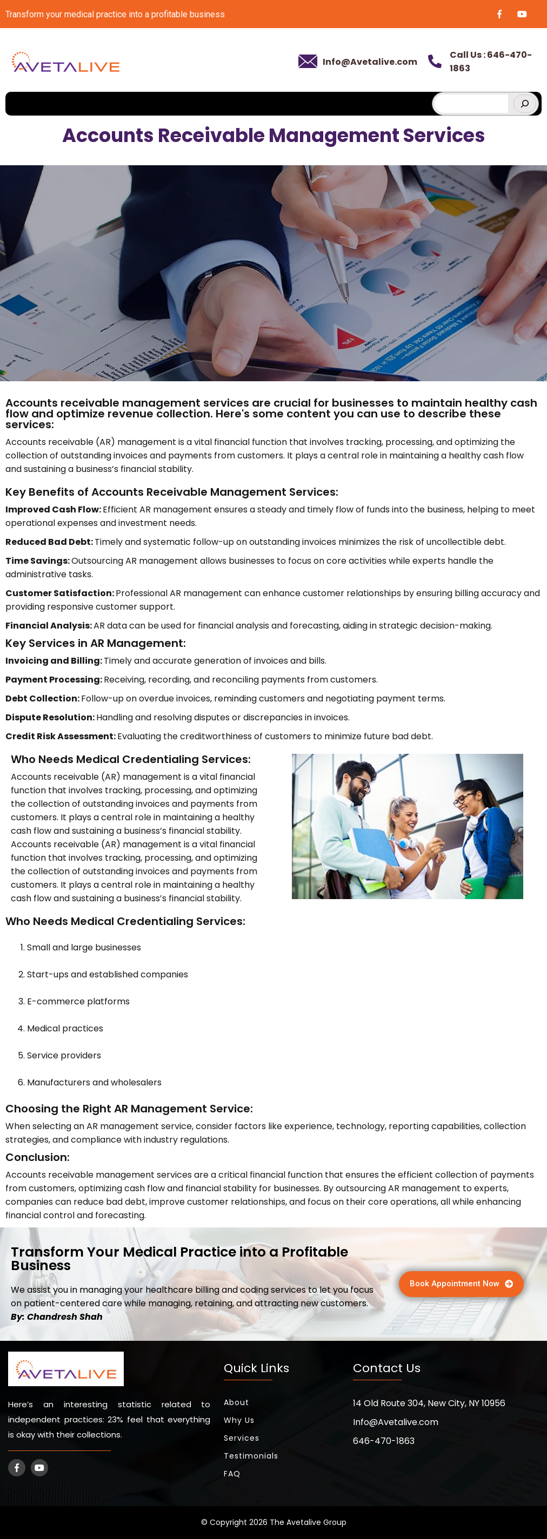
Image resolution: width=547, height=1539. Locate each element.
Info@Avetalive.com (370, 62)
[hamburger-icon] (417, 99)
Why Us (239, 1420)
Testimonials (251, 1455)
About (236, 1402)
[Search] (524, 103)
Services (241, 1438)
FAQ (232, 1473)
